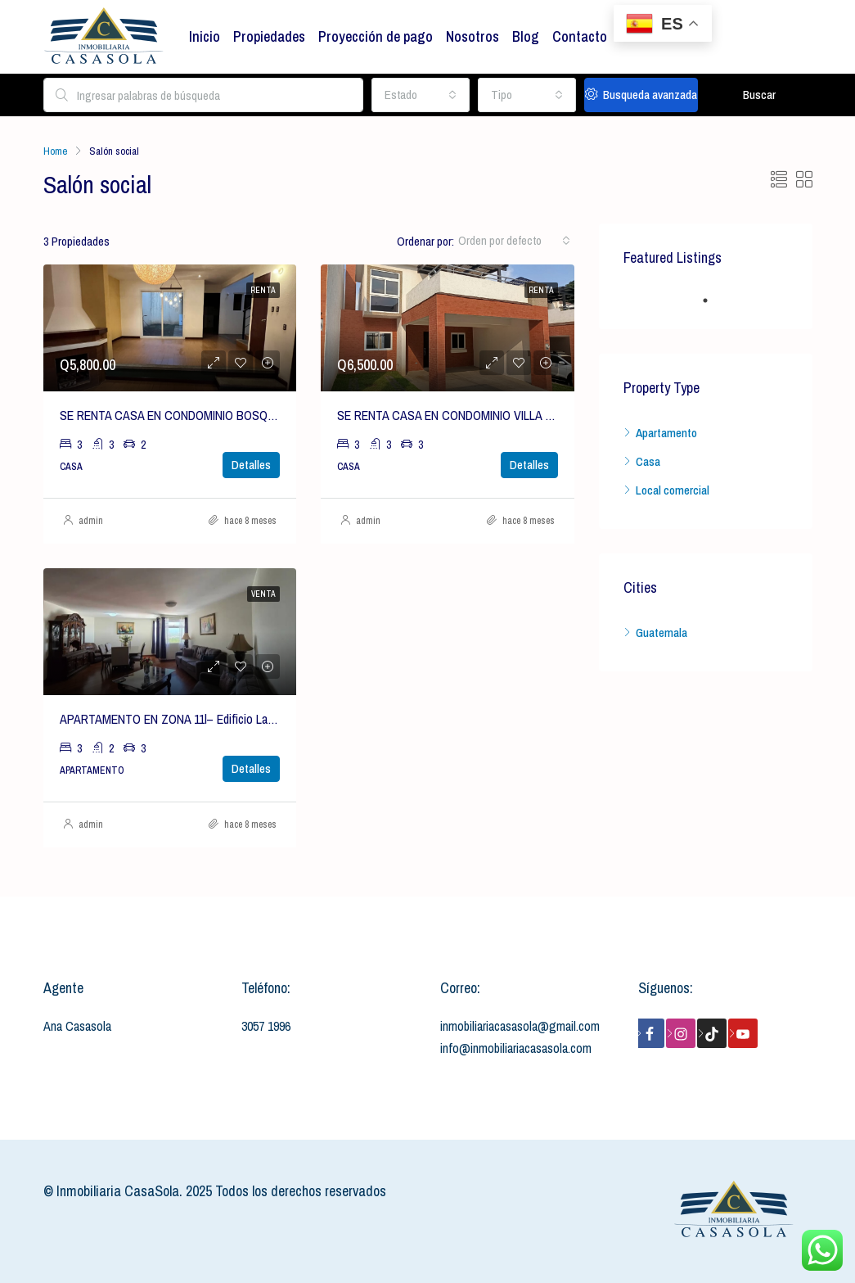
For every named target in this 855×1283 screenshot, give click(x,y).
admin (91, 520)
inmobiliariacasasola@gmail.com (520, 1026)
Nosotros (472, 36)
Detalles (251, 464)
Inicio (204, 36)
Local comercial (672, 490)
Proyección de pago (375, 36)
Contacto (579, 36)
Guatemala (661, 632)
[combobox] (420, 95)
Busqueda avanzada (641, 94)
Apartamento (666, 432)
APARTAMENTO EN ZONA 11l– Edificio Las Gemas (186, 719)
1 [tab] (713, 300)
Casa (648, 461)
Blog (525, 36)
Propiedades (269, 36)
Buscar (759, 94)
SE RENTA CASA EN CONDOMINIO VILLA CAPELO (462, 415)
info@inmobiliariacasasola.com (516, 1048)
